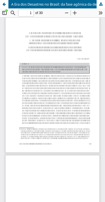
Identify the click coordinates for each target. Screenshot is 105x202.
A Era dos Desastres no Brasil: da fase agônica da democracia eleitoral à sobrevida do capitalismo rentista (58, 4)
